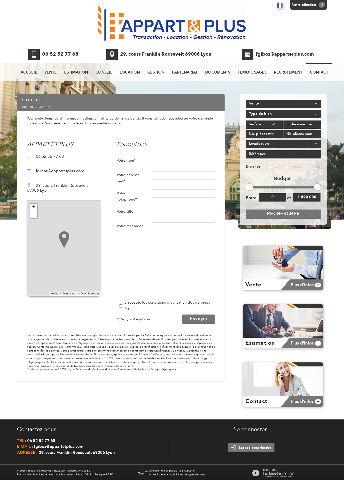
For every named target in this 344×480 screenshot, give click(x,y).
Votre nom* (126, 161)
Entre (251, 198)
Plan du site (24, 474)
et (289, 198)
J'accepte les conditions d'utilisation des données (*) (167, 306)
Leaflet (54, 293)
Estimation (76, 73)
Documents (217, 73)
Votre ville (125, 212)
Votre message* (130, 226)
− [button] (33, 214)
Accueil (29, 73)
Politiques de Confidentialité (93, 369)
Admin (88, 474)
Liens (79, 474)
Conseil (103, 73)
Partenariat (185, 73)
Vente (50, 73)
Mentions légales (43, 474)
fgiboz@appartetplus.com (285, 54)
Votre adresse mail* (128, 178)
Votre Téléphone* (127, 196)
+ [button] (33, 207)
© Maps (68, 293)
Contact (319, 73)
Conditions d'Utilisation (131, 369)
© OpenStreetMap (89, 293)
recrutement (288, 73)
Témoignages (252, 73)
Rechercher (283, 214)
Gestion (155, 73)
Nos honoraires (65, 474)
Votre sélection (304, 5)
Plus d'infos (306, 285)
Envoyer (198, 319)
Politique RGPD (103, 474)
